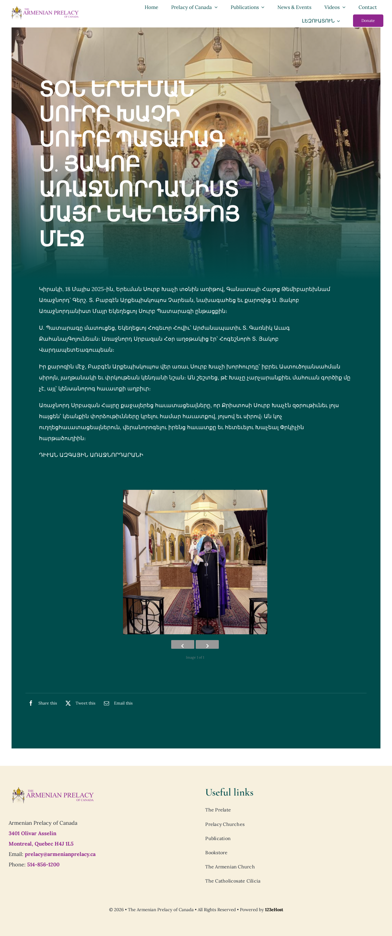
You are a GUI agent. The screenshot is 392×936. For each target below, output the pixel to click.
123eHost (274, 909)
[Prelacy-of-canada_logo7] (52, 788)
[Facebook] (41, 703)
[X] (79, 703)
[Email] (116, 703)
